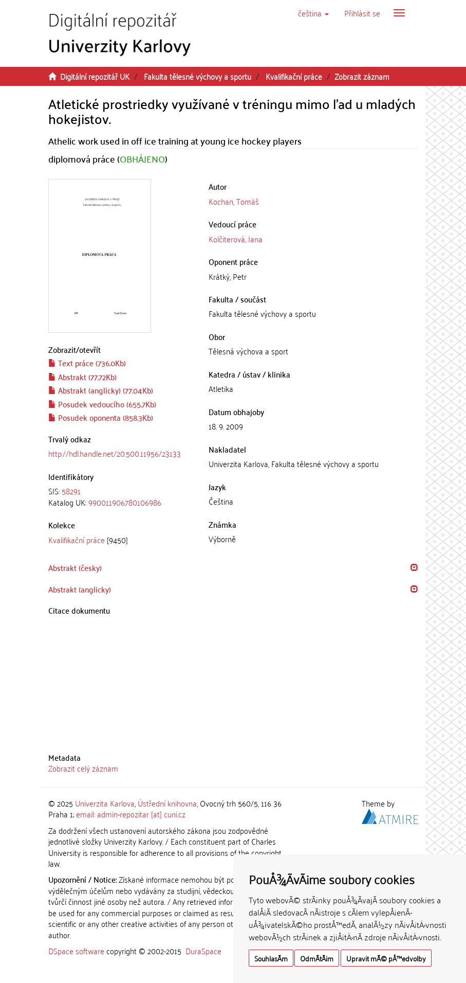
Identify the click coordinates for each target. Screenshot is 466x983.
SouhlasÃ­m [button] (271, 958)
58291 (71, 491)
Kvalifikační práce (294, 76)
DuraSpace (203, 950)
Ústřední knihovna (167, 803)
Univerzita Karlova (105, 803)
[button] (313, 13)
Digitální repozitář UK (94, 76)
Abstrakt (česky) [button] (75, 567)
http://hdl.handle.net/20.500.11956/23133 (114, 453)
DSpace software (76, 950)
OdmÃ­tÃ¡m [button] (316, 958)
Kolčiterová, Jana (236, 238)
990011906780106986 (124, 502)
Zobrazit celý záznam (83, 768)
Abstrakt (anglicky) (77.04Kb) (100, 390)
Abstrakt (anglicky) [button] (79, 589)
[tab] (121, 497)
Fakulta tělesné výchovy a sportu (197, 76)
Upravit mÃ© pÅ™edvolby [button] (386, 958)
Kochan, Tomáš (234, 201)
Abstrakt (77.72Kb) (82, 376)
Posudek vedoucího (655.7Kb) (102, 404)
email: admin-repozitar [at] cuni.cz (130, 814)
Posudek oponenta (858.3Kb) (100, 417)
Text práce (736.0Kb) (87, 362)
